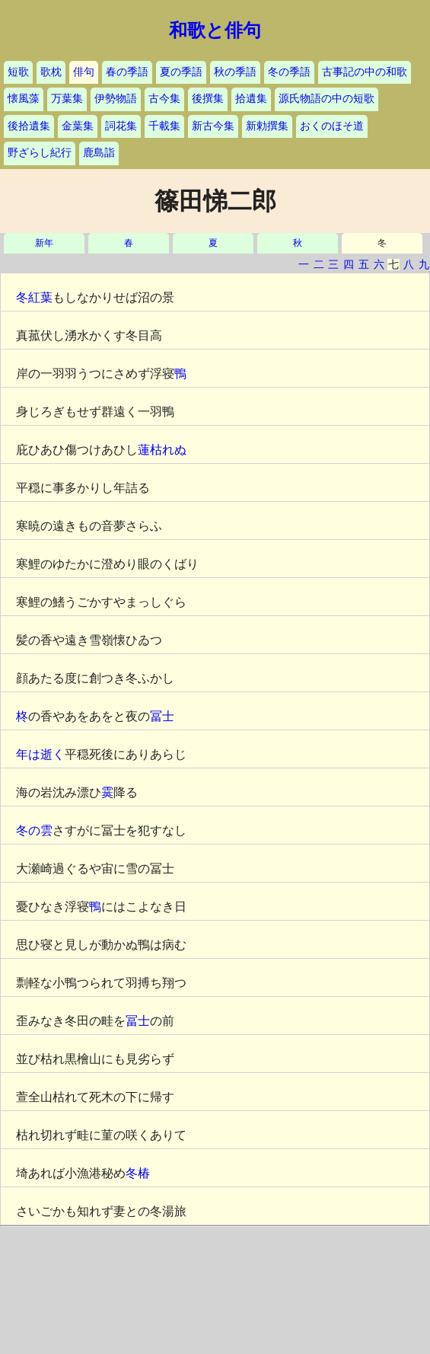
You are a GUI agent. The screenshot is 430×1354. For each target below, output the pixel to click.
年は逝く (40, 754)
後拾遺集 (29, 126)
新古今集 (213, 126)
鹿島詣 (99, 152)
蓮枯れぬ (162, 449)
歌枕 (51, 72)
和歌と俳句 (215, 30)
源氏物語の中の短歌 (326, 98)
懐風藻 (24, 98)
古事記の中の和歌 (364, 72)
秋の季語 (235, 72)
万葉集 (67, 98)
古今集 (164, 98)
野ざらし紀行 (40, 152)
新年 (44, 243)
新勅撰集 (267, 126)
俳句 (83, 72)
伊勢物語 (115, 98)
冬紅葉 (34, 297)
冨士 (162, 716)
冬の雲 (34, 830)
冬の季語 (289, 72)
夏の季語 (181, 72)
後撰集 (208, 98)
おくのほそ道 (332, 126)
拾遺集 (251, 98)
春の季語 (127, 72)
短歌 (18, 72)
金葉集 (78, 126)
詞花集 (121, 126)
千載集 (164, 126)
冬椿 (138, 1173)
